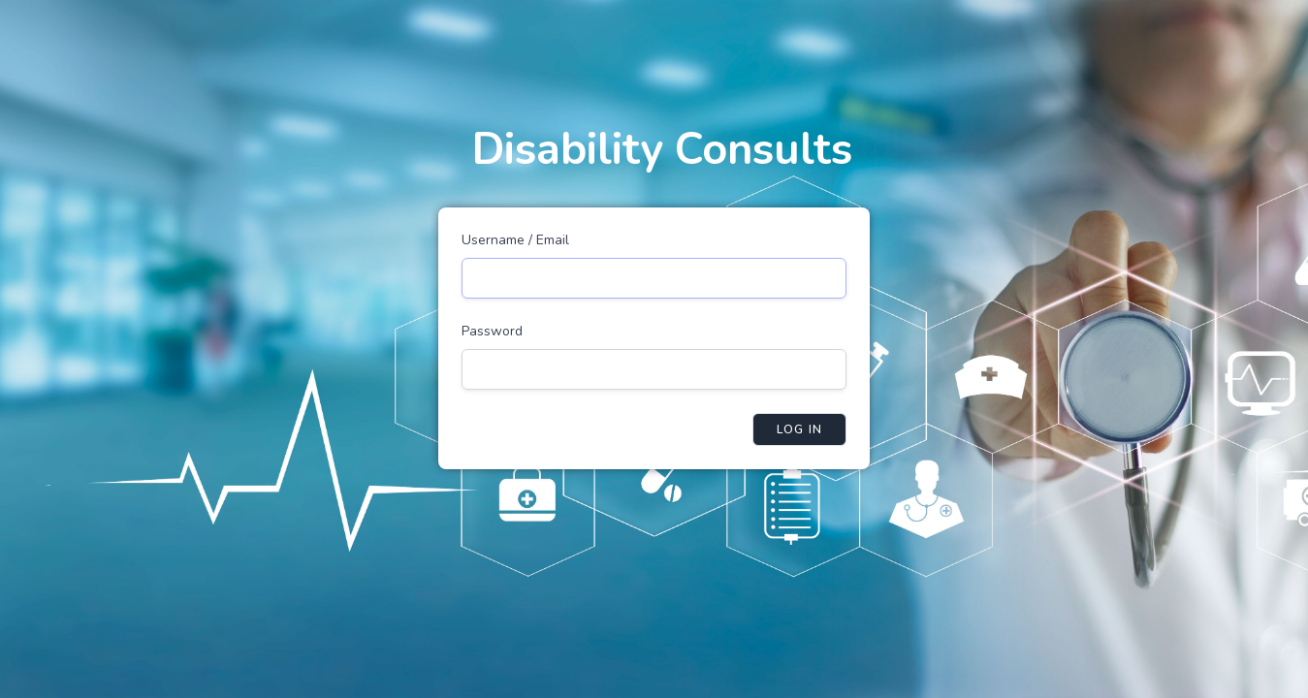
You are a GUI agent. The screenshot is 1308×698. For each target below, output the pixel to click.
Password (492, 331)
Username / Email (515, 240)
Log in (799, 429)
